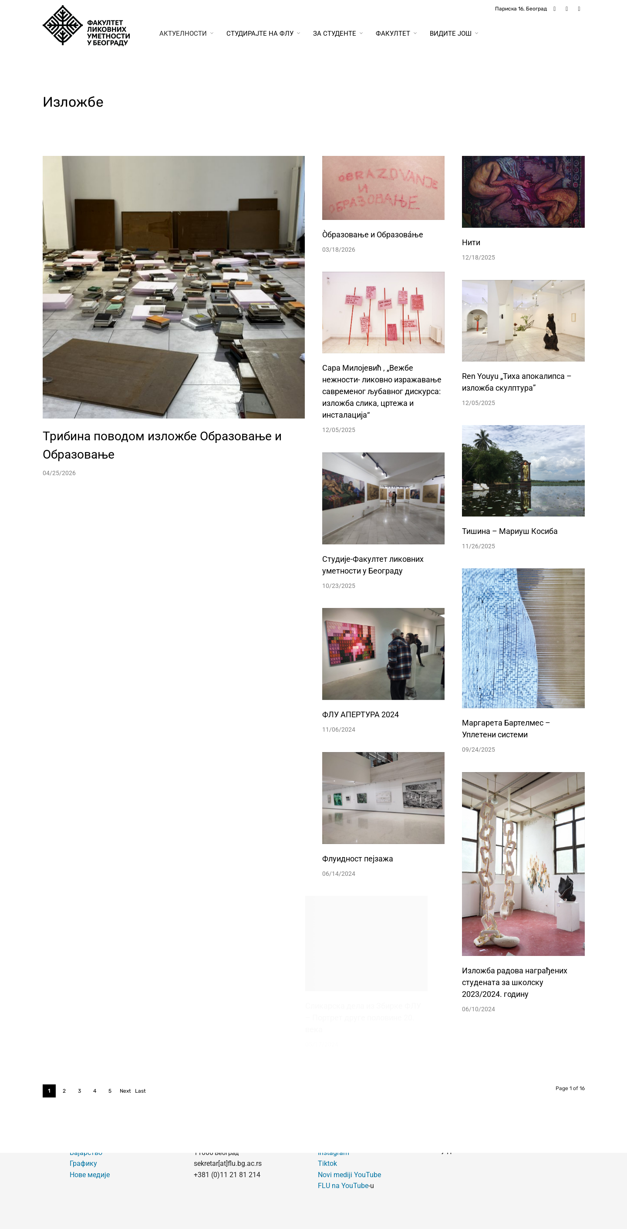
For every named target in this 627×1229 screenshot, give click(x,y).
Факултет (393, 33)
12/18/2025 (478, 257)
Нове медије (90, 1175)
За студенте (334, 33)
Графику (83, 1163)
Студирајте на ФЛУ (259, 33)
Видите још (451, 33)
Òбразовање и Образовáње (372, 234)
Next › (125, 1092)
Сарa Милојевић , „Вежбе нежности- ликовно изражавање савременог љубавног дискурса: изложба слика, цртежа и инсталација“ (382, 391)
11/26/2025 (478, 546)
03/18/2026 (338, 249)
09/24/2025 (462, 749)
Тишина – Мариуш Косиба (510, 531)
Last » (140, 1092)
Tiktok (327, 1163)
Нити (471, 242)
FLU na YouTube (343, 1186)
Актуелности (183, 33)
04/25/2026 (59, 472)
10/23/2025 (331, 585)
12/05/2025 (338, 429)
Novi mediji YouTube (349, 1175)
